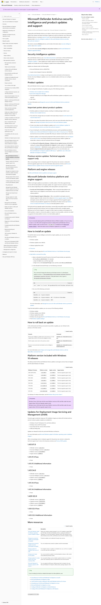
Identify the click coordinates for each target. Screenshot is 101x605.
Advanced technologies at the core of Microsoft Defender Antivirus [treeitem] (12, 96)
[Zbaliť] (19, 13)
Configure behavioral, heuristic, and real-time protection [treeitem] (12, 92)
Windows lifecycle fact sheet (54, 394)
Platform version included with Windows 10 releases (90, 29)
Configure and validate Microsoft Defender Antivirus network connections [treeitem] (11, 79)
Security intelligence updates (88, 17)
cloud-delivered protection (50, 57)
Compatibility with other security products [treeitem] (11, 134)
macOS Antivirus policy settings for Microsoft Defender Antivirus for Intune (48, 581)
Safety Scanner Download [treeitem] (10, 66)
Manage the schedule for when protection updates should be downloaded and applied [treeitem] (12, 172)
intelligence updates (32, 61)
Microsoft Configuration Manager (38, 93)
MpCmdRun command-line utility (38, 254)
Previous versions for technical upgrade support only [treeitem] (12, 162)
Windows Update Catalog (38, 318)
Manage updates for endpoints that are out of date (33, 550)
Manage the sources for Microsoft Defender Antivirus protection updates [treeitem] (12, 167)
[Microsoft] (2, 2)
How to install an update (87, 25)
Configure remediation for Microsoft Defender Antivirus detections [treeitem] (12, 118)
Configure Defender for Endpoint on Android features (43, 587)
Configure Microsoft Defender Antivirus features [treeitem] (11, 70)
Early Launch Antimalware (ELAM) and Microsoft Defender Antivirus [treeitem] (11, 242)
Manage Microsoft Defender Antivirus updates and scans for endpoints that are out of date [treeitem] (12, 189)
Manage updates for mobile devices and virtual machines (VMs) (34, 559)
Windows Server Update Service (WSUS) (39, 91)
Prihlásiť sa (97, 1)
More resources (85, 34)
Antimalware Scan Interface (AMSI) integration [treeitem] (12, 88)
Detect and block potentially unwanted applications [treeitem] (10, 108)
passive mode (46, 37)
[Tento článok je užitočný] (94, 39)
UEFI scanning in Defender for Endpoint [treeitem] (11, 234)
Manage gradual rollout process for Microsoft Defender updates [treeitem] (12, 177)
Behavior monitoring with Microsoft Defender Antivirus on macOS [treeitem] (12, 104)
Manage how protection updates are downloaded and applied (33, 540)
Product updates (85, 18)
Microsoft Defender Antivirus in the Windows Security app (56, 251)
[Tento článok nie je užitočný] (95, 39)
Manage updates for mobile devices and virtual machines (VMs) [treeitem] (12, 198)
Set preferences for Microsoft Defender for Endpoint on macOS (45, 577)
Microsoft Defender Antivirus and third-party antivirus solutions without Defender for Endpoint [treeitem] (11, 142)
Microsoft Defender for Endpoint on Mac (40, 579)
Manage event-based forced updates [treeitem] (11, 193)
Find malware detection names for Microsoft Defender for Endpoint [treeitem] (12, 146)
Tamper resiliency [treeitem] (7, 55)
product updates (37, 45)
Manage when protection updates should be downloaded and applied (33, 545)
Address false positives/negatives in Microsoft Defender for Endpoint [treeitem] (11, 246)
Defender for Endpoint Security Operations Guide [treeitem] (9, 35)
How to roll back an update (87, 27)
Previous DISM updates (61, 441)
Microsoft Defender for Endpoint (49, 14)
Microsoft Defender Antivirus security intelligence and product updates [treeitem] (12, 157)
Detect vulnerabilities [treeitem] (8, 45)
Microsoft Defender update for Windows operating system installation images (33, 533)
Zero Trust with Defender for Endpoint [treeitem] (10, 21)
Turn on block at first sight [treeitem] (10, 85)
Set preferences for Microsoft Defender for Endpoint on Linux (45, 583)
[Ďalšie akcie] (72, 15)
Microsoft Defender (36, 14)
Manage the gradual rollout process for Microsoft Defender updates (51, 122)
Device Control (37, 138)
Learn (29, 14)
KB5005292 (37, 147)
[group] (53, 285)
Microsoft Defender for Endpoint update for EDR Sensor (43, 150)
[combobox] (11, 16)
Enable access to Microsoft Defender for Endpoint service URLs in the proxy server (49, 132)
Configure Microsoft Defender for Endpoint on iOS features (44, 588)
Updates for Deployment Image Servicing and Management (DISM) (90, 32)
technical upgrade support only (61, 198)
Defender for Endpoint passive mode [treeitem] (12, 138)
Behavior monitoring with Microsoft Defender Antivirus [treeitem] (12, 100)
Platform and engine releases (88, 20)
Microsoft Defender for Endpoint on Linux (40, 585)
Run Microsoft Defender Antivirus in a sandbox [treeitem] (12, 238)
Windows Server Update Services (37, 112)
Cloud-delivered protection (34, 75)
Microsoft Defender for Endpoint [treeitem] (9, 19)
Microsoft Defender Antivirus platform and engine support (43, 173)
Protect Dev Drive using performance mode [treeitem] (9, 130)
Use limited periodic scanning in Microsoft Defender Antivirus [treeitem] (11, 126)
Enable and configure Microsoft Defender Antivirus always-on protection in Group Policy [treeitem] (11, 113)
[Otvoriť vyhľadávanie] (93, 2)
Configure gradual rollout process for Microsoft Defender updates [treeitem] (12, 181)
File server (32, 248)
